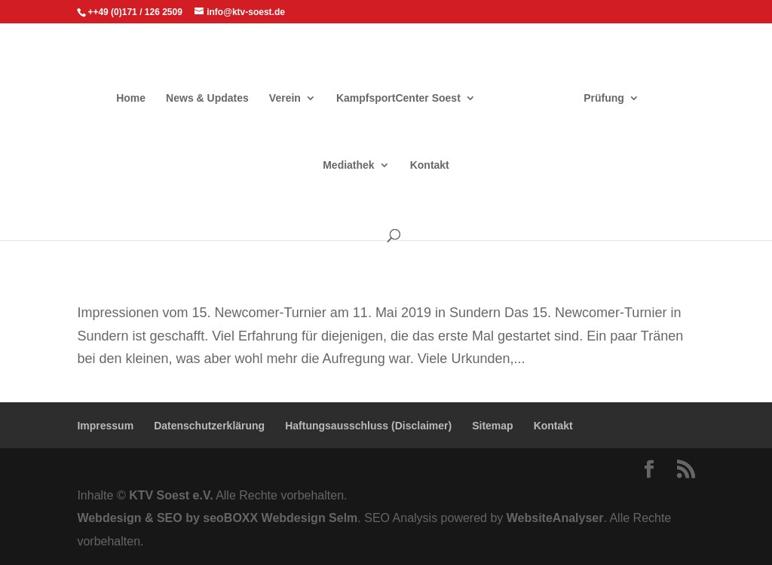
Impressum (105, 426)
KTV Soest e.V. (171, 495)
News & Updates (207, 98)
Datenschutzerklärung (209, 426)
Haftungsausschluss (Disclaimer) (368, 426)
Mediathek (348, 165)
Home (131, 98)
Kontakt (429, 165)
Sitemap (492, 426)
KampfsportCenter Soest (398, 98)
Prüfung (604, 98)
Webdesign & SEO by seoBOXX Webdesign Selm (217, 518)
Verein (285, 98)
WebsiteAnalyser (555, 518)
